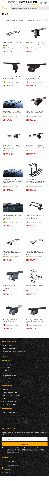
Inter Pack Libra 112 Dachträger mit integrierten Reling (12, 253)
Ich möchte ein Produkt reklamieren (14, 351)
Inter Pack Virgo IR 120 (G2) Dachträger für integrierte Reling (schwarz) (35, 217)
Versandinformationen (10, 392)
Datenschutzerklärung (10, 401)
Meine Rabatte (7, 378)
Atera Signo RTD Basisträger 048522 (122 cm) (12, 320)
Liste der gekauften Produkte (12, 373)
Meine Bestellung (9, 341)
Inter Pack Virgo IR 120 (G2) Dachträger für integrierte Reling (12, 44)
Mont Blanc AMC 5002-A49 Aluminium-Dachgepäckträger (35, 43)
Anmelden (24, 444)
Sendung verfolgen (9, 348)
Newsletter (6, 381)
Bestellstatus (7, 345)
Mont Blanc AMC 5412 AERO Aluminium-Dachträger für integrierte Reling (12, 147)
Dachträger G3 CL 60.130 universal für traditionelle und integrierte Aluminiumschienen (13, 182)
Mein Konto (6, 360)
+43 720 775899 (10, 462)
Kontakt (5, 356)
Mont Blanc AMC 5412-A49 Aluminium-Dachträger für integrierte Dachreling (34, 112)
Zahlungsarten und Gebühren (12, 395)
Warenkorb (6, 367)
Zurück (5, 8)
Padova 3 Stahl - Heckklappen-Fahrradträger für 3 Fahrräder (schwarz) (35, 181)
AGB (4, 398)
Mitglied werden (8, 429)
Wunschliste (7, 370)
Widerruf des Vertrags (10, 404)
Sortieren (31, 21)
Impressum (6, 389)
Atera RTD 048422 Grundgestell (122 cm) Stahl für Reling (12, 287)
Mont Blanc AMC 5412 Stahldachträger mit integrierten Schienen (33, 78)
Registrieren (7, 364)
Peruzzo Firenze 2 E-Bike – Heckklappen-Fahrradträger (35, 286)
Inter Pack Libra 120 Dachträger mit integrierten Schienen (35, 253)
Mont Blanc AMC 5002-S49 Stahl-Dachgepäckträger (11, 77)
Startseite (14, 8)
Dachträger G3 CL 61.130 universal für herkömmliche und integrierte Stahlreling (12, 112)
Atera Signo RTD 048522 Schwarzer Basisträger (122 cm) (35, 321)
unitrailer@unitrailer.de (12, 465)
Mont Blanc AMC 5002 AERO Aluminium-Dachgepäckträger (35, 146)
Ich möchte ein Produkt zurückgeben (14, 354)
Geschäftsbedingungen (10, 375)
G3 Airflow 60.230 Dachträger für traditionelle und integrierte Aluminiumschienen (12, 218)
